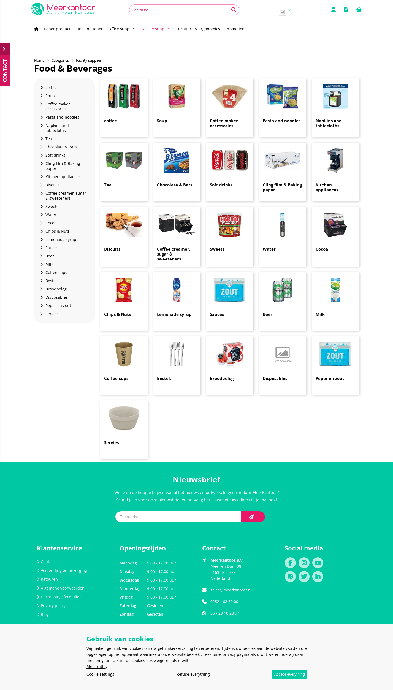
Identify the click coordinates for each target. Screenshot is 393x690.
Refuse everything (190, 674)
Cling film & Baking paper (282, 191)
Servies (111, 446)
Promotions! (237, 32)
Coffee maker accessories (224, 127)
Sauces (217, 318)
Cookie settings (100, 674)
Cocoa (322, 253)
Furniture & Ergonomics (198, 32)
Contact (46, 565)
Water (269, 253)
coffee (110, 124)
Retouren (47, 583)
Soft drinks (221, 188)
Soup (162, 124)
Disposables (275, 382)
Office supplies (122, 32)
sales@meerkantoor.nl (231, 593)
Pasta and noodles (281, 124)
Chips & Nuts (117, 318)
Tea (108, 188)
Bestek (164, 382)
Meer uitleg (97, 667)
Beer (267, 318)
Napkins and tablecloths (329, 127)
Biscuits (112, 253)
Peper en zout (330, 382)
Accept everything (287, 674)
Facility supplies (156, 32)
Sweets (217, 253)
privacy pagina (236, 655)
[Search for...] (246, 11)
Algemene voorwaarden (61, 591)
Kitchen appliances (327, 191)
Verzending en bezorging (62, 574)
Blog (43, 618)
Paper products (58, 32)
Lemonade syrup (174, 318)
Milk (320, 318)
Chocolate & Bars (174, 188)
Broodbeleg (222, 382)
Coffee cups (116, 382)
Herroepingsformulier (59, 600)
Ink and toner (90, 32)
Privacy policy (51, 609)
